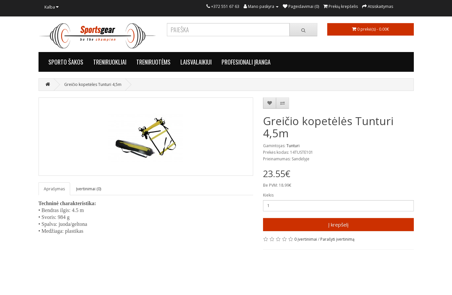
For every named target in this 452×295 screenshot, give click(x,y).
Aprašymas (54, 189)
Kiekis (268, 195)
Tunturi (293, 145)
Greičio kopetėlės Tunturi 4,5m (92, 84)
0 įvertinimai (305, 239)
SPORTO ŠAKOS (65, 62)
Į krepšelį (338, 224)
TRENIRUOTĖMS (153, 62)
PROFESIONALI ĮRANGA (246, 62)
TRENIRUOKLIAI (109, 62)
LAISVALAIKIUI (196, 62)
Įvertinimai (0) (88, 189)
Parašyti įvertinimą (337, 239)
